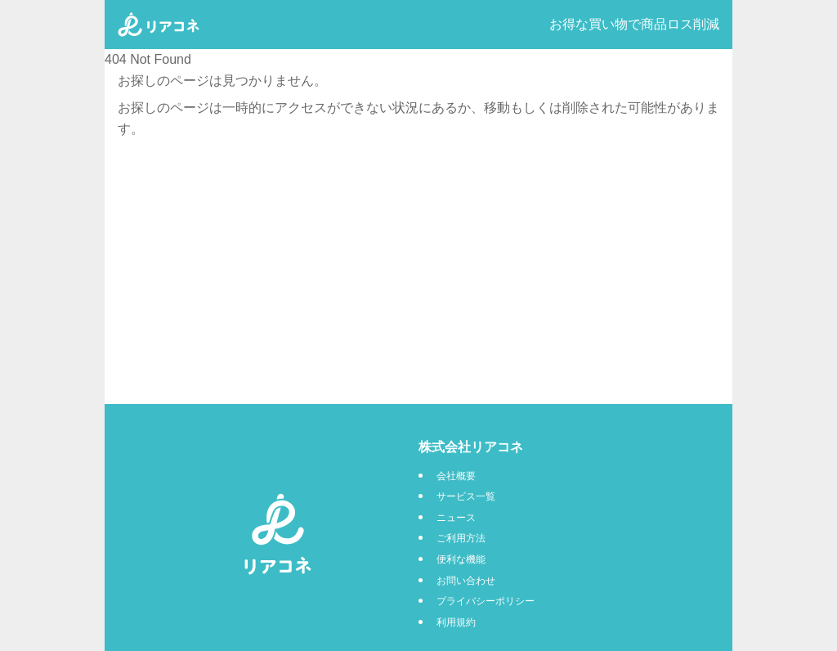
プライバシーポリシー (485, 601)
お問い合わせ (465, 580)
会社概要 (456, 476)
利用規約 (456, 622)
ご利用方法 (461, 538)
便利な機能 (461, 559)
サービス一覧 (465, 496)
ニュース (456, 517)
